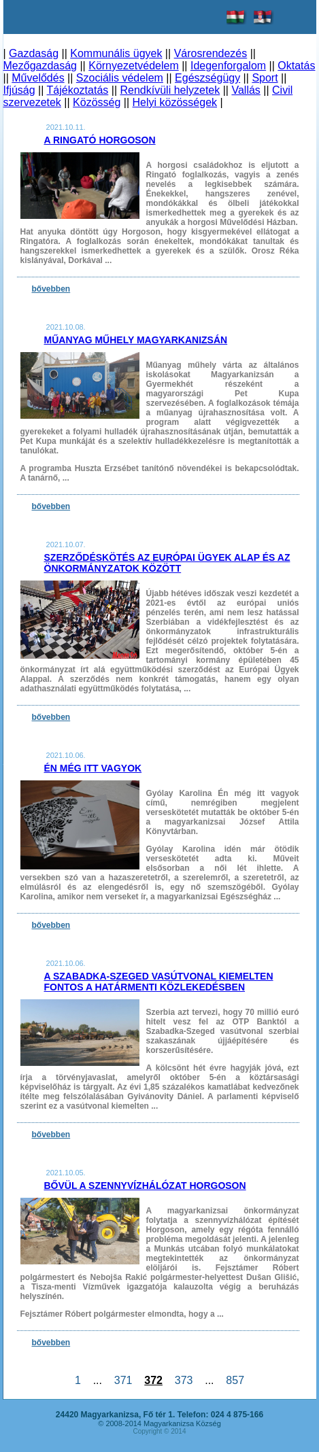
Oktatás (296, 65)
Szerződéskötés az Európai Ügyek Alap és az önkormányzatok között (167, 563)
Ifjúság (19, 90)
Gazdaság (33, 53)
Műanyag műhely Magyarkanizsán (136, 339)
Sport (265, 78)
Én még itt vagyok (93, 768)
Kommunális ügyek (116, 53)
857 (235, 1380)
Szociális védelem (119, 78)
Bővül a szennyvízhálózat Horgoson (145, 1185)
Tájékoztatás (78, 90)
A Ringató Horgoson (100, 140)
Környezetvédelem (133, 65)
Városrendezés (211, 53)
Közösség (96, 102)
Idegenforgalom (228, 65)
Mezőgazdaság (40, 65)
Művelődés (38, 78)
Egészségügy (207, 78)
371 (123, 1380)
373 (184, 1380)
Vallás (245, 90)
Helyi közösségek (175, 102)
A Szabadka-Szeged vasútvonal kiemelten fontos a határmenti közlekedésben (158, 981)
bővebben (51, 289)
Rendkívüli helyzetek (170, 90)
